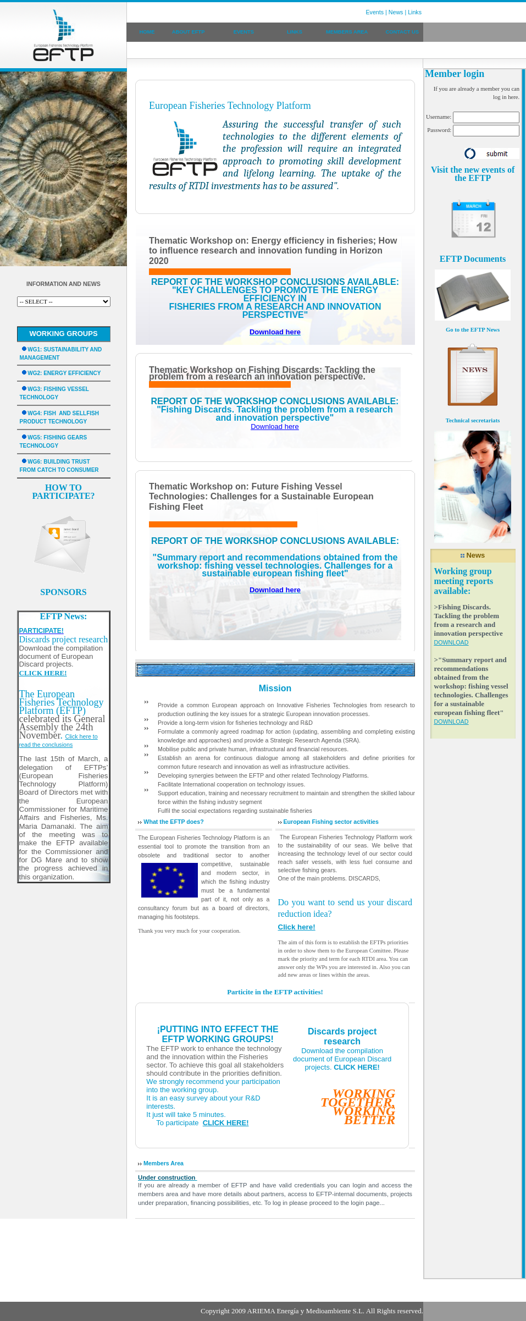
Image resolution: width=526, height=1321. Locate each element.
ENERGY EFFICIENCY (72, 373)
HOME (146, 32)
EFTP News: (63, 616)
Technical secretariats (473, 420)
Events (375, 12)
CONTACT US (402, 32)
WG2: (35, 373)
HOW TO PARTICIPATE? (63, 491)
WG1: (35, 349)
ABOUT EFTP (188, 32)
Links (415, 12)
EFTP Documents (473, 258)
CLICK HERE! (357, 1067)
